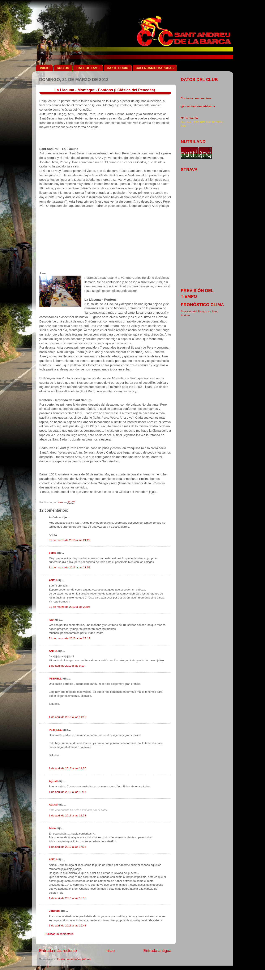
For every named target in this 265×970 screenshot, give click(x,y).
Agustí (53, 781)
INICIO (45, 68)
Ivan (52, 619)
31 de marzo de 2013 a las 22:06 (69, 606)
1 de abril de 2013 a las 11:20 (67, 768)
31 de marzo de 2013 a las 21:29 (69, 540)
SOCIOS (63, 68)
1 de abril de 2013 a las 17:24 (67, 846)
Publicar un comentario (59, 933)
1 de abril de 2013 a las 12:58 (67, 815)
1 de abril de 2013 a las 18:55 (67, 898)
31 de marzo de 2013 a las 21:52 (69, 567)
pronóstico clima (202, 304)
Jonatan (54, 910)
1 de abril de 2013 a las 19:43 (67, 925)
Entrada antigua (157, 950)
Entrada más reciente (58, 950)
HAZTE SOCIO (117, 68)
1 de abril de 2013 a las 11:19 (67, 717)
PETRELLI (56, 678)
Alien (52, 828)
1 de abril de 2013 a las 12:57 (67, 792)
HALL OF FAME (88, 68)
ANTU (53, 580)
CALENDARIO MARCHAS (155, 68)
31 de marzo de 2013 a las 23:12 (69, 638)
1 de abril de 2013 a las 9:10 (67, 665)
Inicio (110, 950)
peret (52, 552)
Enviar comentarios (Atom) (74, 959)
